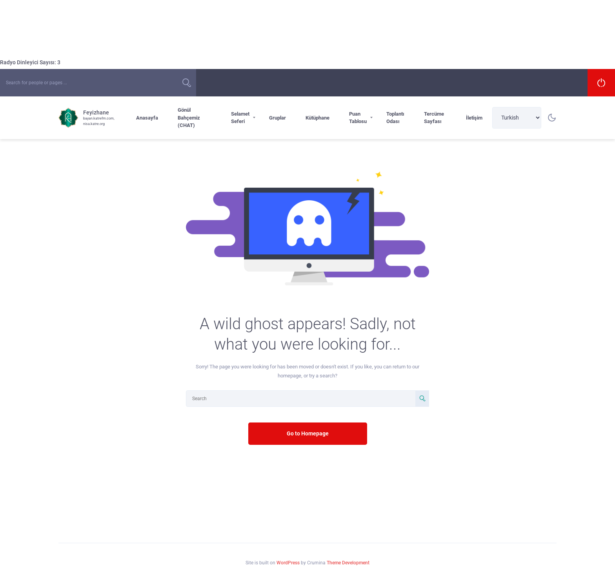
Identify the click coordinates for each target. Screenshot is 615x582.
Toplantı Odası (395, 118)
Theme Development (348, 563)
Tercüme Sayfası (434, 118)
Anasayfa (147, 118)
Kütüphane (317, 118)
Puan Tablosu (358, 118)
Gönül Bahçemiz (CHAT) (189, 117)
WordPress (288, 563)
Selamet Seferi (240, 118)
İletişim (474, 118)
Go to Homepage (308, 433)
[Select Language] (516, 118)
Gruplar (277, 118)
